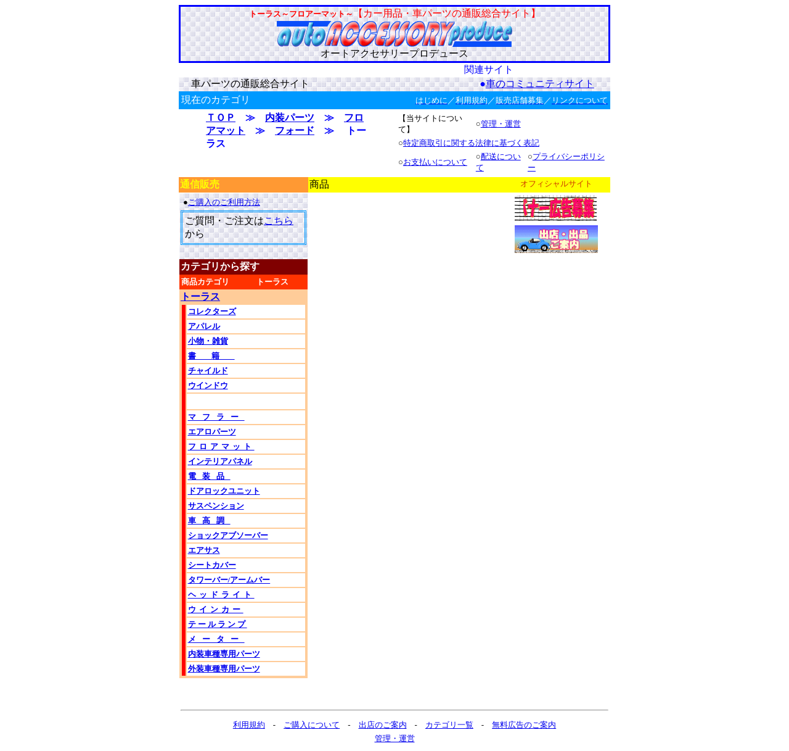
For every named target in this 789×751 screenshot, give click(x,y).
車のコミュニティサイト (540, 83)
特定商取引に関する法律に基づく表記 (471, 142)
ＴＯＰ (220, 117)
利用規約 (249, 724)
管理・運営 (501, 123)
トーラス (200, 296)
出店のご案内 (383, 724)
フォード (294, 130)
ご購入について (312, 724)
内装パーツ (289, 117)
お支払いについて (435, 162)
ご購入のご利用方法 (224, 202)
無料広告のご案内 (524, 724)
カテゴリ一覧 (449, 724)
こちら (278, 220)
